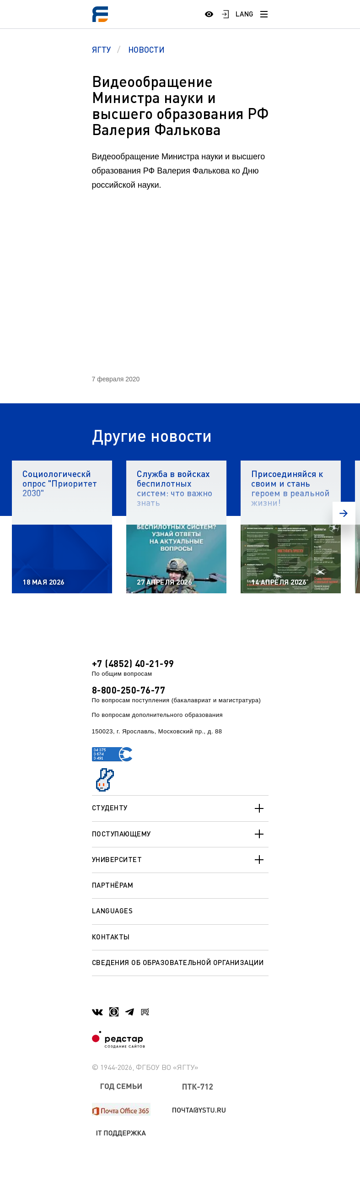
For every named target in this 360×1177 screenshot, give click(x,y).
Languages (112, 910)
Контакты (111, 937)
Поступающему (180, 834)
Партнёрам (113, 885)
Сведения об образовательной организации (178, 962)
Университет (180, 860)
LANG (244, 14)
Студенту (180, 808)
